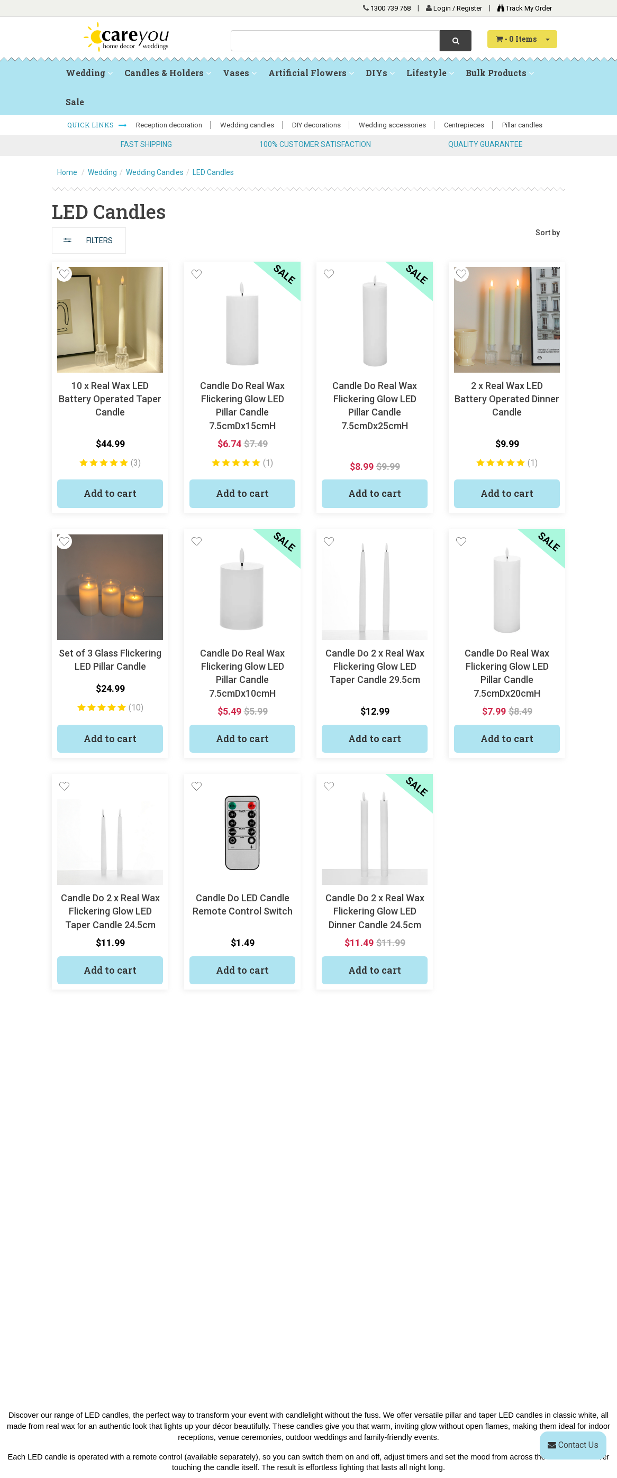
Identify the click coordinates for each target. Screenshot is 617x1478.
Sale (75, 101)
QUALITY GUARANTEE (485, 144)
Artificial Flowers (311, 72)
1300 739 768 (390, 8)
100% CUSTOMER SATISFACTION (315, 144)
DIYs (380, 72)
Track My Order (522, 8)
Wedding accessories (392, 125)
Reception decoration (169, 125)
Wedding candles (247, 125)
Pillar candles (522, 125)
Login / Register (458, 8)
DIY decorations (316, 125)
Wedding (89, 72)
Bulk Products (500, 72)
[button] (64, 274)
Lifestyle (430, 72)
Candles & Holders (167, 72)
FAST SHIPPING (146, 144)
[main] (308, 633)
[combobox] (335, 40)
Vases (240, 72)
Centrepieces (464, 125)
